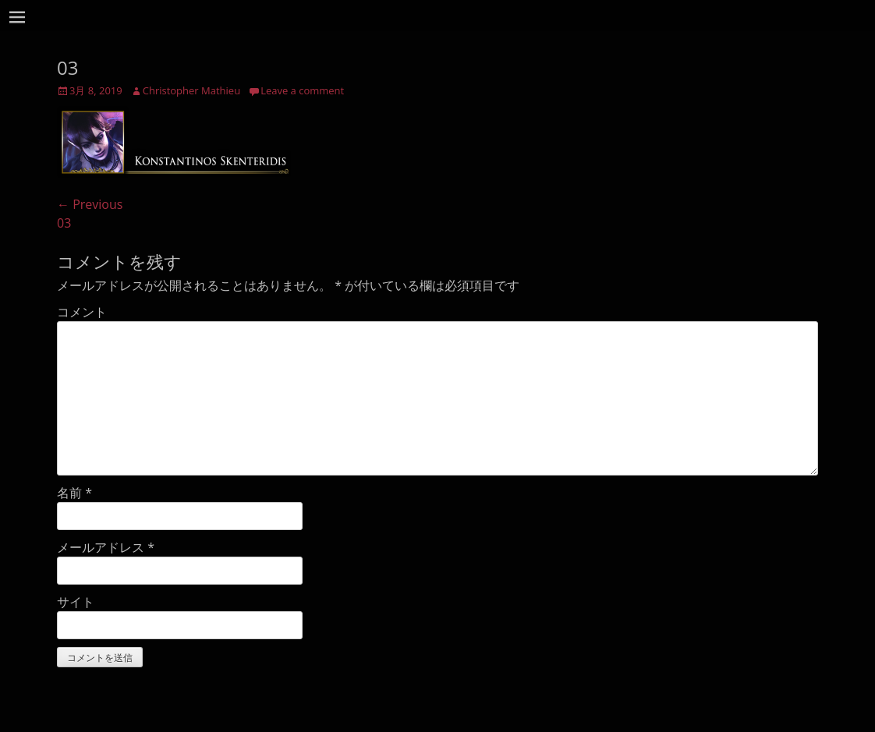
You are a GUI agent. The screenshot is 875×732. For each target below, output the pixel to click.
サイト (75, 601)
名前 (74, 492)
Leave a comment (302, 90)
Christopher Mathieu (191, 90)
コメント (82, 311)
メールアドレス (105, 547)
